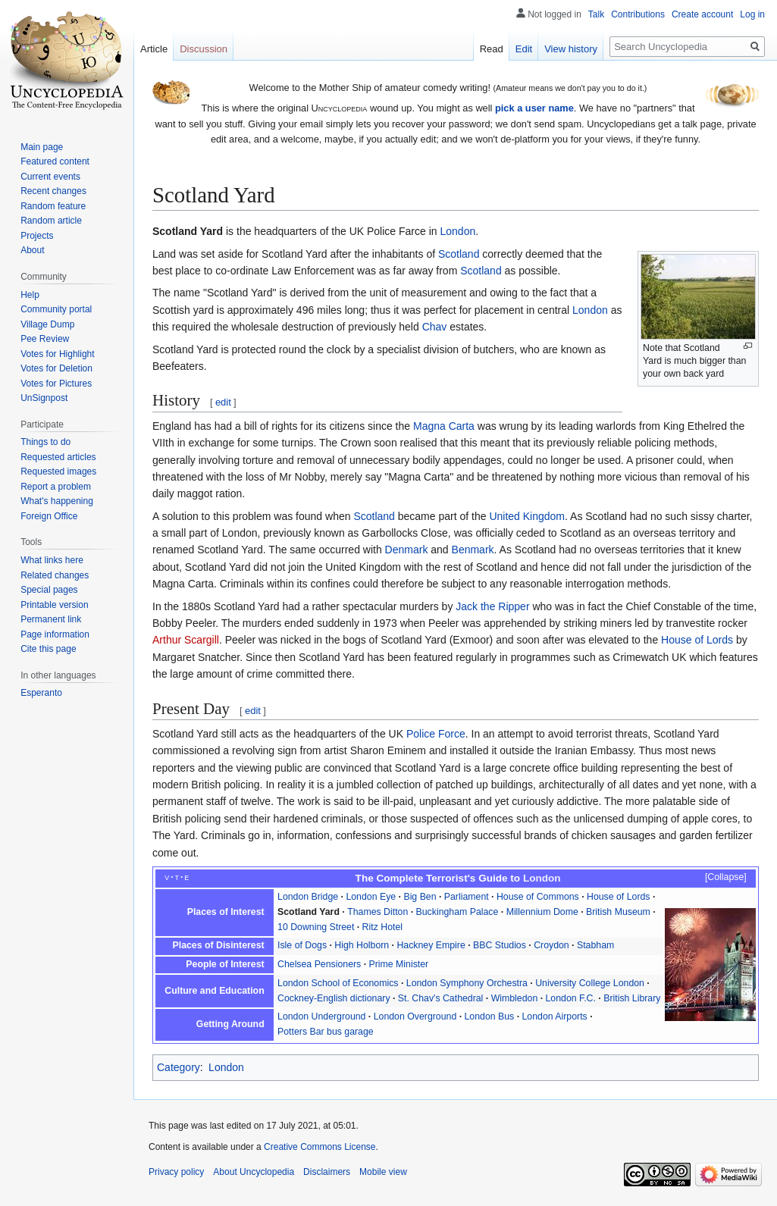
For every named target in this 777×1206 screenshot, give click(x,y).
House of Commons (538, 896)
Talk (596, 14)
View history (570, 49)
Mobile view (383, 1172)
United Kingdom (527, 516)
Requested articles (58, 457)
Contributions (638, 14)
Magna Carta (444, 426)
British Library (631, 998)
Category (178, 1067)
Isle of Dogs (302, 945)
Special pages (48, 589)
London (457, 231)
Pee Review (44, 339)
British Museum (618, 912)
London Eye (371, 896)
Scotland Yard (308, 912)
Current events (50, 176)
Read (491, 49)
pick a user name (534, 108)
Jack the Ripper (492, 606)
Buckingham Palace (457, 912)
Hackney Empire (430, 945)
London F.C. (571, 998)
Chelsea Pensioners (319, 964)
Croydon (551, 945)
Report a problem (55, 486)
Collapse (725, 877)
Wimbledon (514, 998)
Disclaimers (326, 1172)
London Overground (415, 1016)
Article (154, 49)
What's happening (56, 501)
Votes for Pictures (56, 383)
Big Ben (419, 896)
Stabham (595, 945)
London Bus (490, 1016)
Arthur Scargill (185, 640)
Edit (523, 49)
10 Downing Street (315, 927)
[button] (719, 877)
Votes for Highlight (57, 354)
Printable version (54, 605)
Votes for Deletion (56, 368)
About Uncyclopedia (253, 1172)
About (32, 250)
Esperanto (41, 693)
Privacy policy (176, 1172)
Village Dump (47, 324)
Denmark (406, 549)
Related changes (54, 575)
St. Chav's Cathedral (441, 998)
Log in (752, 14)
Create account (702, 14)
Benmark (473, 549)
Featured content (54, 161)
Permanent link (50, 619)
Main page (41, 147)
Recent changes (53, 191)
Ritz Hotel (382, 927)
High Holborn (361, 945)
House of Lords (697, 640)
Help (29, 295)
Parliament (466, 896)
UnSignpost (43, 398)
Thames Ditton (377, 912)
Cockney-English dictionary (333, 998)
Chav (434, 327)
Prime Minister (399, 964)
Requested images (58, 471)
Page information (54, 634)
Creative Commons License (319, 1147)
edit (223, 402)
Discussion (203, 49)
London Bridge (307, 896)
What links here (51, 560)
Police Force (435, 734)
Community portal (56, 309)
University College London (589, 983)
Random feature (53, 206)
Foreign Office (48, 516)
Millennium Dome (542, 912)
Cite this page (48, 649)
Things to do (45, 442)
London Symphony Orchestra (467, 983)
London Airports (554, 1016)
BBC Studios (499, 945)
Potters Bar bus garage (325, 1031)
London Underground (321, 1016)
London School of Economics (337, 983)
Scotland (458, 254)
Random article (51, 220)
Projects (36, 235)
